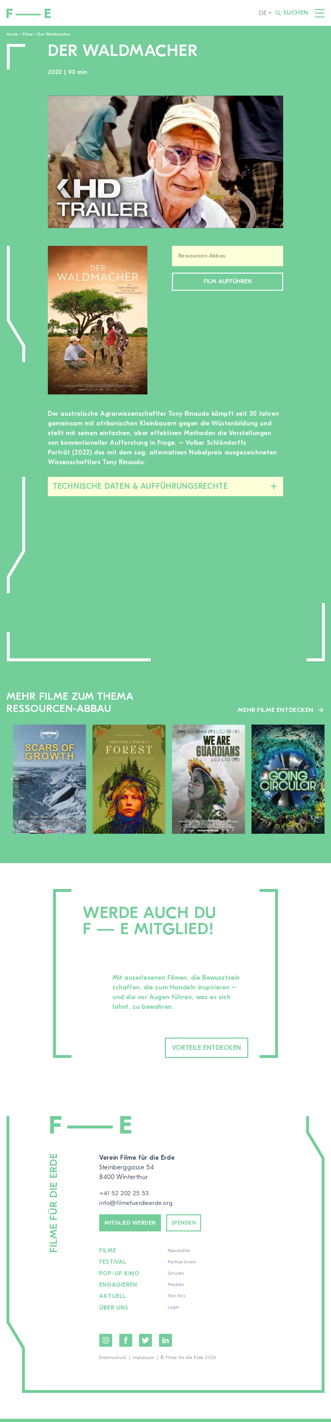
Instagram (105, 1343)
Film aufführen (227, 282)
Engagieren (118, 1288)
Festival (113, 1266)
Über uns (114, 1311)
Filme (28, 34)
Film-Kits (177, 1299)
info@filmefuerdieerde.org (138, 1204)
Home (12, 34)
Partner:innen (182, 1266)
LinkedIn (165, 1343)
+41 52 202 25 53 (124, 1194)
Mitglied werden (134, 1225)
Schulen (176, 1277)
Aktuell (112, 1300)
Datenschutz (112, 1361)
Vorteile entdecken (197, 1048)
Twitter (145, 1343)
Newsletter (179, 1254)
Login (174, 1311)
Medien (176, 1288)
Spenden (194, 1225)
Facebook (125, 1343)
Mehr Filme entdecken (275, 710)
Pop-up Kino (119, 1277)
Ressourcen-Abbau (202, 256)
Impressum (143, 1361)
